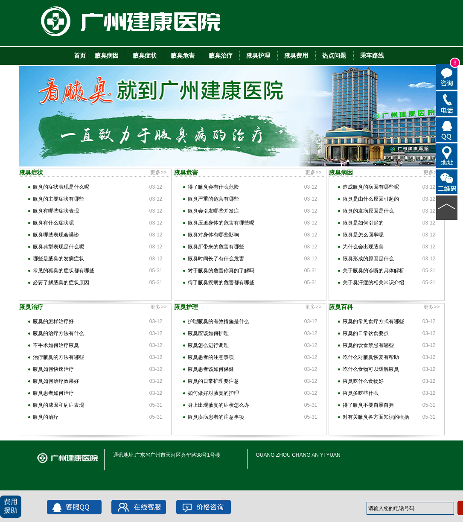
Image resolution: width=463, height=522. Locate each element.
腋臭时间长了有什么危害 (216, 259)
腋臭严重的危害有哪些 (213, 199)
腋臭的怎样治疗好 (53, 321)
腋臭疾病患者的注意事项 (216, 417)
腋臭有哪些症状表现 (56, 211)
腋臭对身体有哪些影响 (213, 235)
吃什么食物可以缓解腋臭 (371, 369)
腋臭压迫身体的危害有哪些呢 (221, 223)
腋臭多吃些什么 (361, 393)
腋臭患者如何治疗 (53, 393)
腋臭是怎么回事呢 (363, 235)
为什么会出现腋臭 (363, 247)
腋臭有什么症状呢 (53, 223)
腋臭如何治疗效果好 (56, 381)
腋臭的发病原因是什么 (368, 211)
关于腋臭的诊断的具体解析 (373, 271)
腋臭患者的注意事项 (211, 357)
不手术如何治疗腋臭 (56, 345)
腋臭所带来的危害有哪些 (216, 247)
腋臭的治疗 (45, 417)
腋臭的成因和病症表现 (58, 405)
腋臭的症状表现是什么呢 (61, 187)
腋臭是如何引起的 (363, 223)
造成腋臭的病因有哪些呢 (371, 187)
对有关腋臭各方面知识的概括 (376, 417)
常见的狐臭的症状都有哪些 (63, 271)
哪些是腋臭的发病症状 (58, 259)
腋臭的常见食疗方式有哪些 (373, 321)
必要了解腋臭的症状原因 (61, 283)
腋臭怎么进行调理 (208, 345)
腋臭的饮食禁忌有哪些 (368, 345)
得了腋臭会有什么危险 (213, 187)
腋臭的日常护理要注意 (213, 381)
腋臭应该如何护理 (208, 333)
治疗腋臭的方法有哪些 (58, 357)
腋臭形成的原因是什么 (368, 259)
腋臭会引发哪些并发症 (213, 211)
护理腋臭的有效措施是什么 (218, 321)
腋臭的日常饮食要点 (366, 333)
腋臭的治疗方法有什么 (58, 333)
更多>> (158, 172)
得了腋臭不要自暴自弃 (368, 405)
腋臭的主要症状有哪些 (58, 199)
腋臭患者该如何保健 (211, 369)
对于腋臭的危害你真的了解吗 (221, 271)
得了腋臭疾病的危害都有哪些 (221, 283)
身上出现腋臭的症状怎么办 (218, 405)
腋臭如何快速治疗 (53, 369)
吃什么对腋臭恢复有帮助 (371, 357)
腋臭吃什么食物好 (363, 381)
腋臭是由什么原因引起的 (371, 199)
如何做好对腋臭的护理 (213, 393)
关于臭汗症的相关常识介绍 (373, 283)
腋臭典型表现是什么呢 (58, 247)
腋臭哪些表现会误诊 (56, 235)
